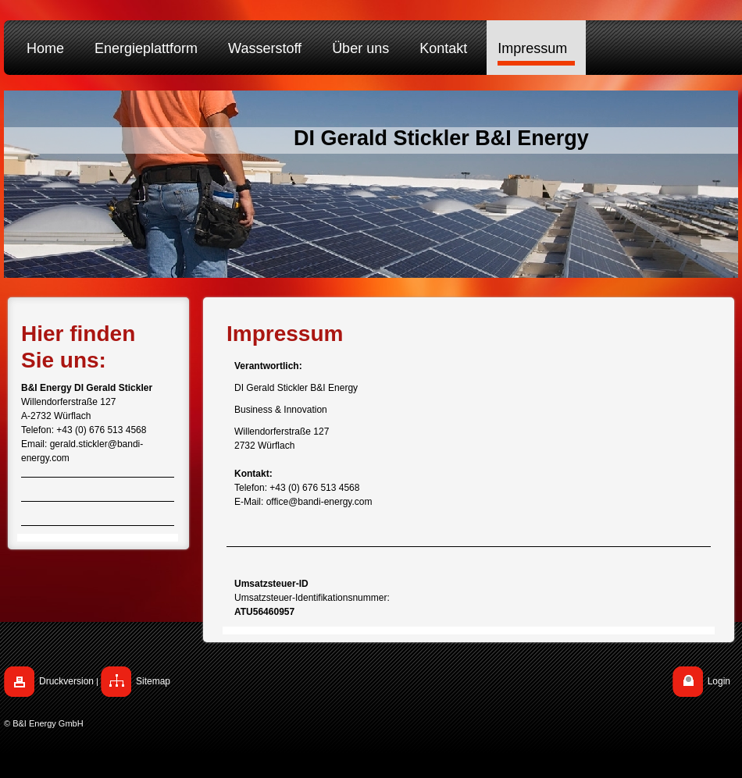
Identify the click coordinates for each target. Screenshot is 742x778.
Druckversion (66, 681)
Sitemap (153, 681)
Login (719, 681)
